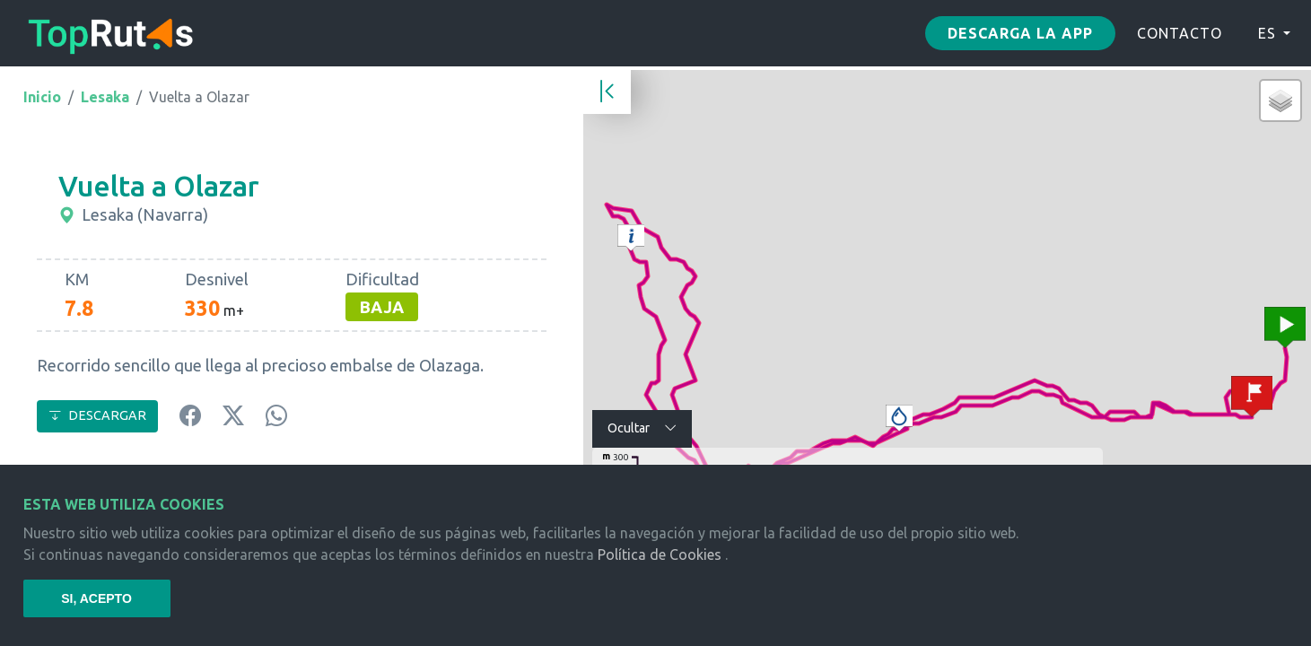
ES (1267, 33)
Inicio (42, 97)
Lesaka (105, 97)
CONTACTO (1179, 33)
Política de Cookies (659, 554)
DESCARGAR (97, 415)
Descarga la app (1020, 33)
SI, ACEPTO (96, 598)
